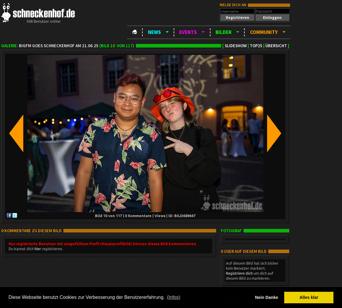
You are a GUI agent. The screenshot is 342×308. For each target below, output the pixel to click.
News (154, 32)
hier (37, 248)
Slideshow (236, 45)
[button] (237, 17)
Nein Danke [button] (266, 297)
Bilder (223, 32)
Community (264, 32)
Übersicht (276, 45)
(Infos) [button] (173, 297)
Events (188, 32)
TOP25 (256, 45)
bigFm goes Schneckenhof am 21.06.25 (58, 45)
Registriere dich (239, 273)
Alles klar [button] (309, 297)
